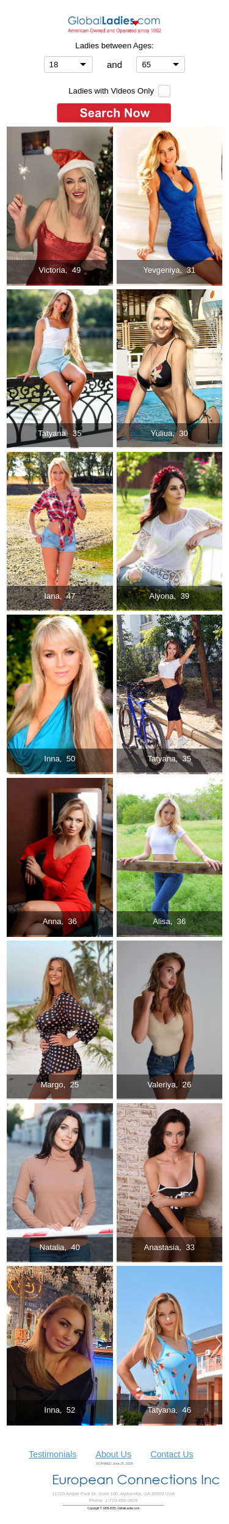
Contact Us (172, 1454)
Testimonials (52, 1454)
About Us (113, 1454)
